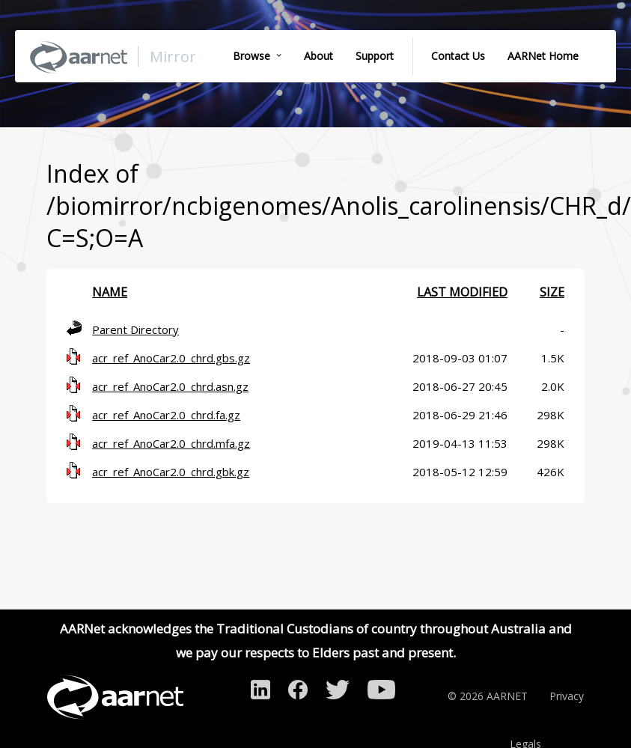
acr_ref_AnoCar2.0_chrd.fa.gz (166, 414)
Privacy (566, 696)
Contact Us (458, 56)
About (318, 56)
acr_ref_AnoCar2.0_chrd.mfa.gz (171, 443)
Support (375, 56)
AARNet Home (543, 56)
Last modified (462, 292)
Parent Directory (135, 329)
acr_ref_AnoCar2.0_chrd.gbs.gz (171, 357)
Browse (251, 56)
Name (109, 292)
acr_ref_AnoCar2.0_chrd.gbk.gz (170, 471)
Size (552, 292)
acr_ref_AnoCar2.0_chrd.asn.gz (170, 386)
